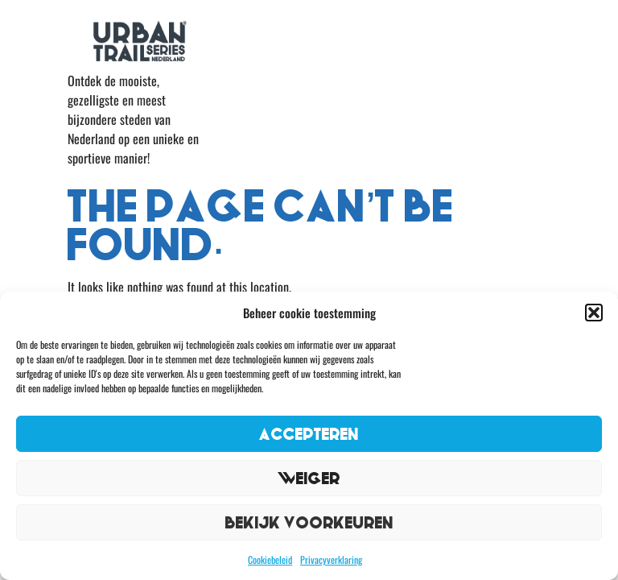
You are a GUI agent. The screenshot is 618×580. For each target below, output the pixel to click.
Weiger (309, 478)
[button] (594, 312)
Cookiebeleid (270, 559)
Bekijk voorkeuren (309, 522)
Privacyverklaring (331, 559)
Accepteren (309, 434)
